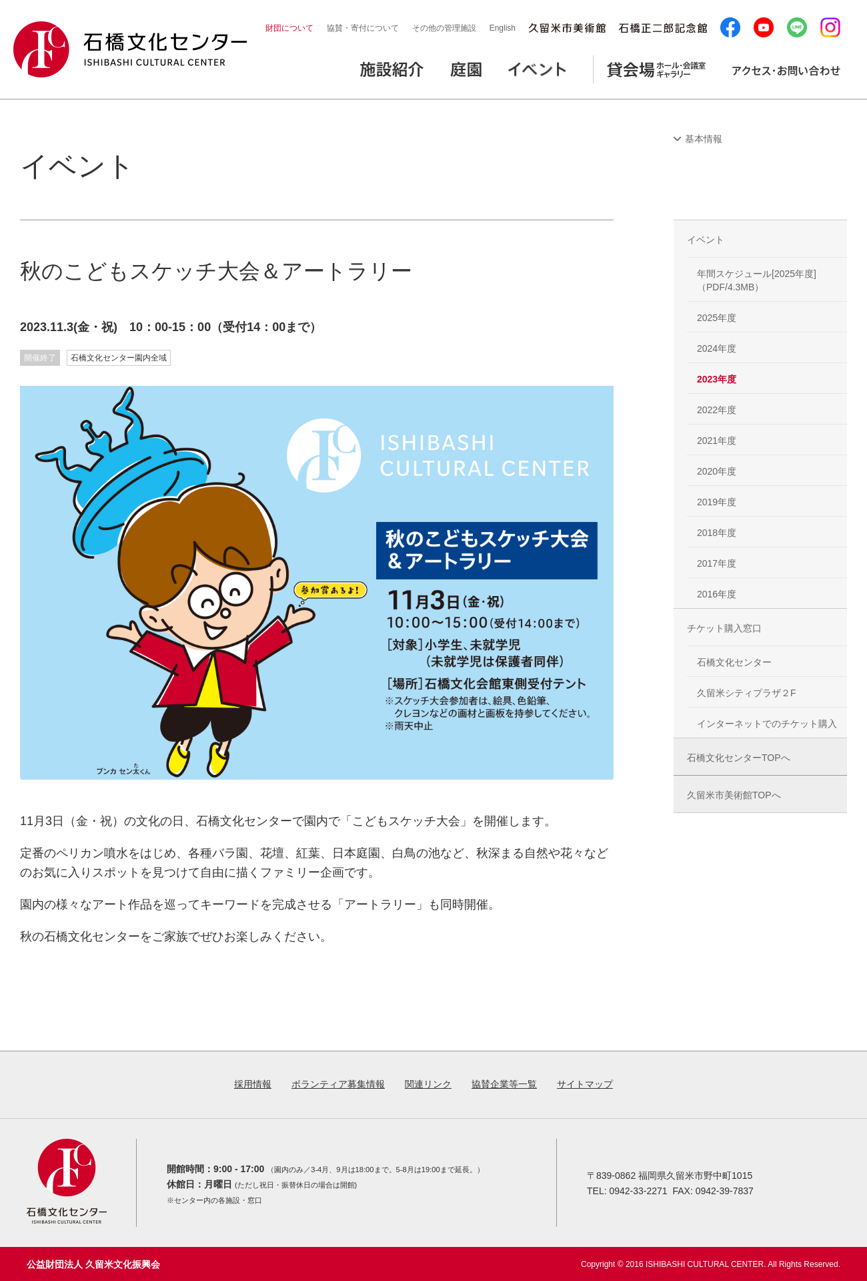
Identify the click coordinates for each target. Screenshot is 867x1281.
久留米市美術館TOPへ (734, 795)
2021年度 (716, 440)
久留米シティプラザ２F (746, 693)
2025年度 (716, 317)
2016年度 (716, 594)
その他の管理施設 (444, 28)
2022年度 (716, 410)
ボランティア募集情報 (338, 1084)
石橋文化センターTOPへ (738, 757)
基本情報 (703, 139)
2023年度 (716, 379)
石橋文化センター (734, 662)
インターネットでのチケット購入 (767, 723)
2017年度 (716, 563)
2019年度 (716, 502)
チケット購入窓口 (724, 628)
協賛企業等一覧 (504, 1084)
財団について (289, 28)
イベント (705, 239)
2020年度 (716, 471)
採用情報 (252, 1084)
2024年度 (716, 348)
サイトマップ (585, 1084)
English (503, 28)
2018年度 (716, 532)
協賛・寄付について (363, 28)
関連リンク (428, 1084)
